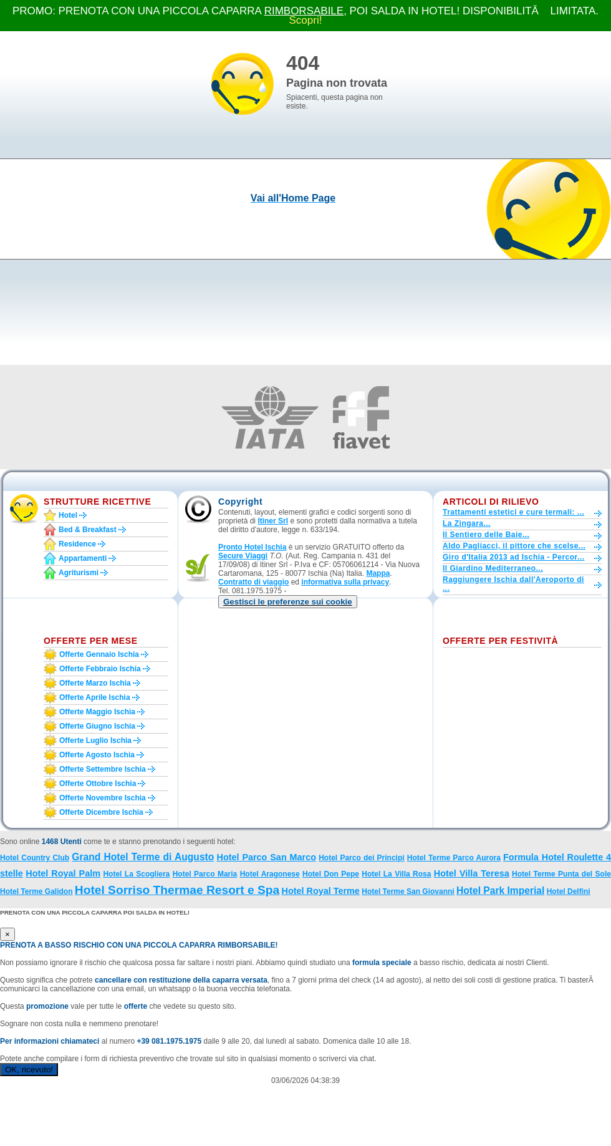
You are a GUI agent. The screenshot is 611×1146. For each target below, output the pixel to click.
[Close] (7, 934)
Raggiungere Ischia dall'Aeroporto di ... (513, 584)
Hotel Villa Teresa (471, 873)
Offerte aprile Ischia (94, 697)
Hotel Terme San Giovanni (408, 891)
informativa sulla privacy (345, 582)
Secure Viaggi (242, 555)
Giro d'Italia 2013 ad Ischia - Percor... (513, 557)
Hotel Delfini (568, 891)
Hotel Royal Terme (321, 891)
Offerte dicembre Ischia (101, 812)
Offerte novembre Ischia (102, 798)
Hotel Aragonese (270, 874)
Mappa (378, 573)
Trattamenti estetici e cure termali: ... (513, 512)
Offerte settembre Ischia (102, 769)
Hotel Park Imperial (500, 890)
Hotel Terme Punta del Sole (561, 874)
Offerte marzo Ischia (95, 683)
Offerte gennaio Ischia (99, 654)
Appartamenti (83, 558)
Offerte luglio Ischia (95, 740)
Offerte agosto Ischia (97, 754)
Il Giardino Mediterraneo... (493, 568)
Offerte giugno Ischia (97, 726)
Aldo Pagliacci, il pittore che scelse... (514, 545)
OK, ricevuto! (29, 1069)
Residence (77, 544)
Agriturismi (79, 572)
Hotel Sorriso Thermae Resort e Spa (177, 889)
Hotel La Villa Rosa (396, 874)
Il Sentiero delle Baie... (486, 534)
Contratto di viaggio (253, 582)
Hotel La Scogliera (136, 874)
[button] (287, 601)
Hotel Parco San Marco (266, 857)
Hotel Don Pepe (330, 874)
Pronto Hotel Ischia (252, 547)
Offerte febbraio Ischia (100, 668)
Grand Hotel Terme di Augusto (143, 857)
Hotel (68, 515)
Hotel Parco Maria (205, 874)
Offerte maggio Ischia (97, 711)
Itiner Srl (272, 521)
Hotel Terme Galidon (36, 891)
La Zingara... (467, 523)
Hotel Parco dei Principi (361, 857)
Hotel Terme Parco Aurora (454, 857)
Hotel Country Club (34, 857)
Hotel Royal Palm (63, 873)
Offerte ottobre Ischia (97, 783)
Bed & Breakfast (88, 529)
